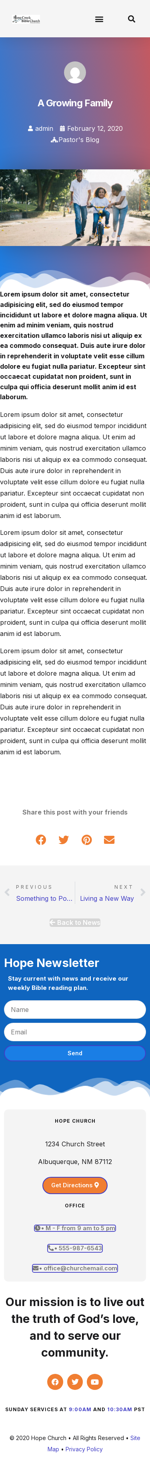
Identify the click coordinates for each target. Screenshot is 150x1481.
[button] (99, 18)
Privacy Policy (84, 1449)
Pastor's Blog (78, 140)
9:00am (80, 1409)
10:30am (119, 1409)
